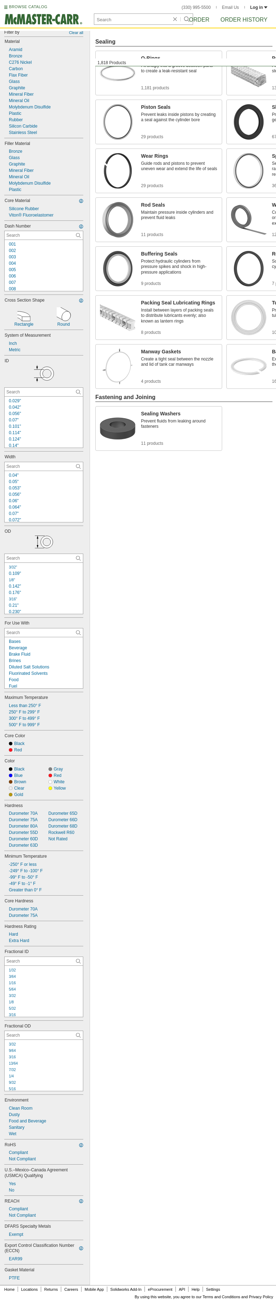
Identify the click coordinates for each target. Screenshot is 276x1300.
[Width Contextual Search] (43, 466)
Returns (51, 1289)
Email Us (230, 7)
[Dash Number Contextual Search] (43, 235)
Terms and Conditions (221, 1297)
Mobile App (94, 1289)
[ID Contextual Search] (43, 392)
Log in (258, 7)
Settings (213, 1289)
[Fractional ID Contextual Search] (43, 961)
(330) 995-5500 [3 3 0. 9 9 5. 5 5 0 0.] (196, 7)
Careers (71, 1289)
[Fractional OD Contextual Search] (43, 1035)
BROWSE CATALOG (28, 7)
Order (199, 20)
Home (9, 1289)
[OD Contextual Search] (43, 558)
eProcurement (160, 1289)
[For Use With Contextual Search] (43, 632)
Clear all (76, 32)
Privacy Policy (261, 1297)
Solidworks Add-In (125, 1289)
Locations (29, 1289)
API (182, 1289)
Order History (243, 20)
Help (196, 1289)
